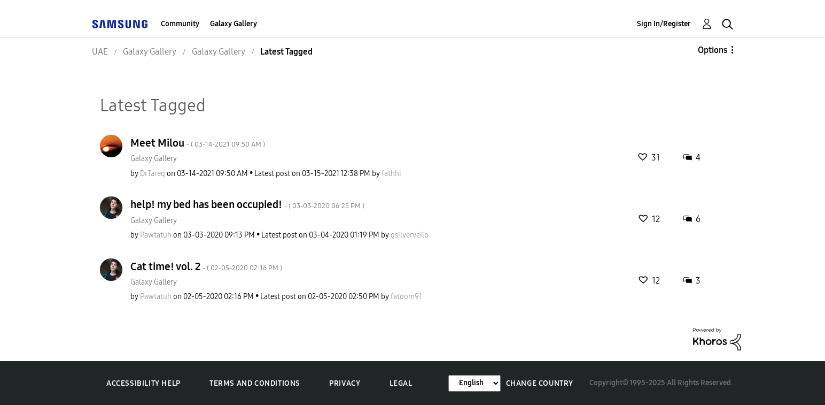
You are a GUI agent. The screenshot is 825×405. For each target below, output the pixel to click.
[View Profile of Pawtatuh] (156, 235)
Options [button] (712, 50)
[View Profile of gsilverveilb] (410, 235)
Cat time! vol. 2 (206, 266)
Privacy (344, 383)
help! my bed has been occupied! (247, 204)
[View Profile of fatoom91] (406, 296)
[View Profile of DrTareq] (152, 173)
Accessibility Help (143, 383)
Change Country (539, 383)
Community (180, 23)
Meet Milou (197, 142)
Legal (401, 383)
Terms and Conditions (254, 383)
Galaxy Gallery (233, 23)
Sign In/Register (664, 23)
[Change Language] (474, 383)
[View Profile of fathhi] (391, 173)
